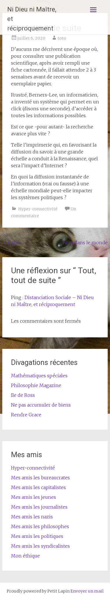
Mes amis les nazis (32, 517)
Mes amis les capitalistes (38, 487)
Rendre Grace (26, 415)
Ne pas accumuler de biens (41, 405)
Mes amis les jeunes (33, 497)
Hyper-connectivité (37, 208)
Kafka (11, 242)
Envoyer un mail (87, 591)
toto (61, 38)
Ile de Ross (23, 395)
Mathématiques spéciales (39, 375)
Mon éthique (25, 556)
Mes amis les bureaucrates (40, 477)
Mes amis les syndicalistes (40, 546)
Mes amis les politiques (37, 536)
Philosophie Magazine (36, 385)
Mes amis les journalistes (39, 507)
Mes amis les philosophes (40, 526)
